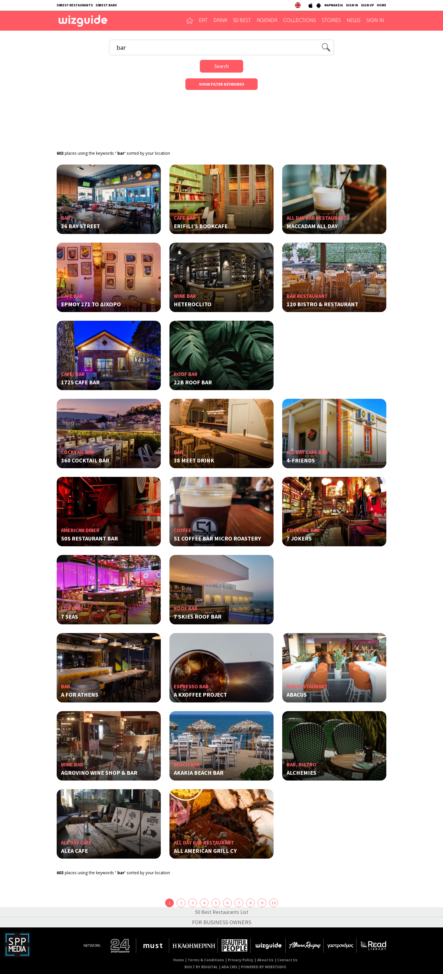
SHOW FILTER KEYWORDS (221, 84)
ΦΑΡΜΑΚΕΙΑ (333, 5)
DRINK (220, 20)
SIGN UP (367, 5)
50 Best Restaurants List (221, 912)
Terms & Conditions (206, 960)
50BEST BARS (106, 5)
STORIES (331, 20)
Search (221, 66)
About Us (265, 960)
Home (178, 960)
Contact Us (287, 960)
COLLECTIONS (299, 20)
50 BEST (242, 20)
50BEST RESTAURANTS (75, 5)
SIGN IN (352, 5)
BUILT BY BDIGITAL (201, 966)
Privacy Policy (240, 960)
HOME (381, 5)
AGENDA (267, 20)
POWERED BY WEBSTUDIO (263, 966)
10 (274, 902)
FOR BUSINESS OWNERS (221, 922)
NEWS (354, 20)
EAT (203, 20)
